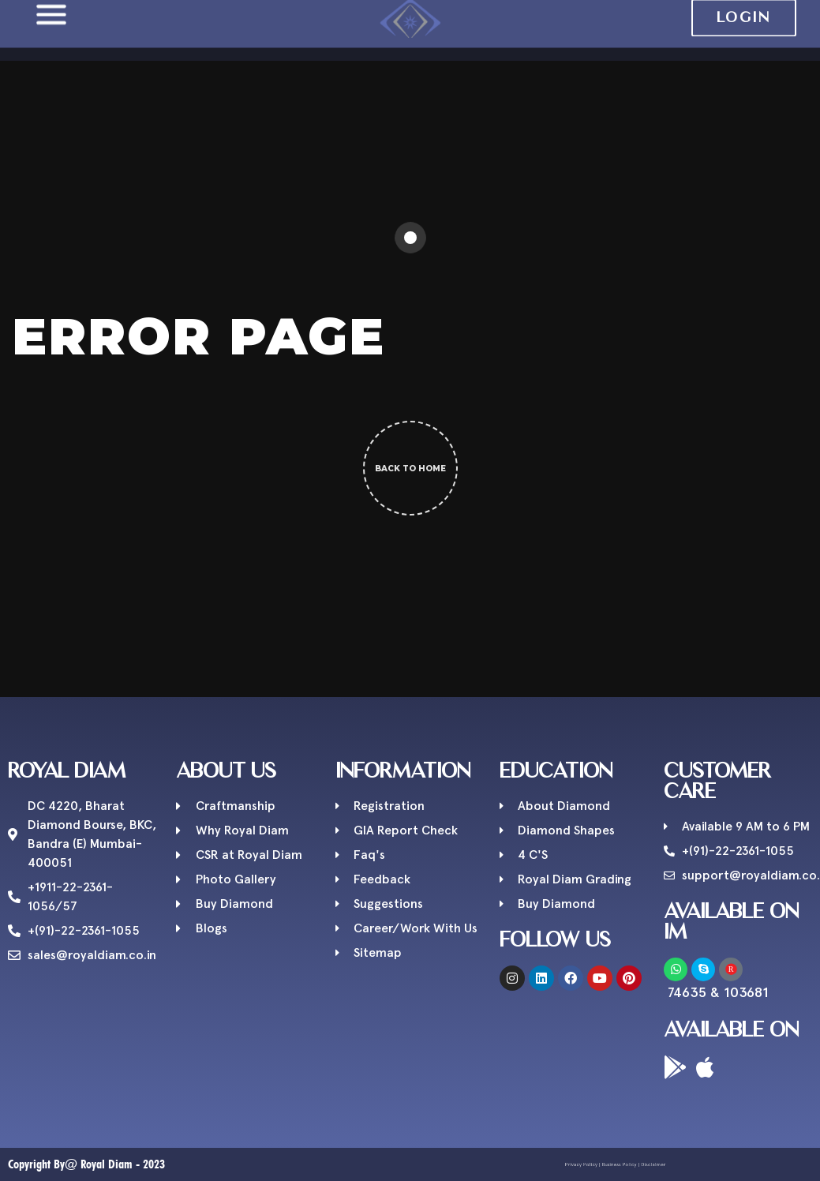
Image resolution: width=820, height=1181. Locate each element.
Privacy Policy (590, 1164)
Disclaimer (641, 1164)
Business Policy (617, 1164)
